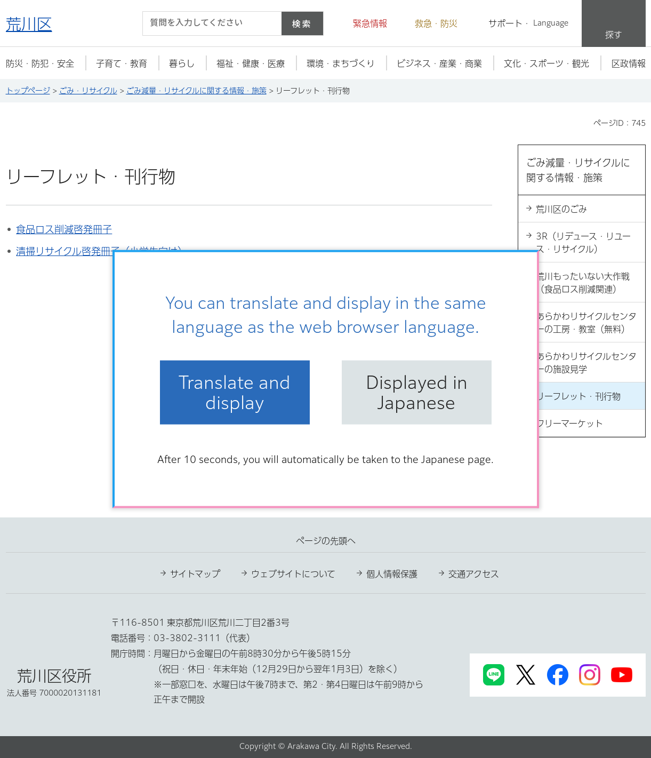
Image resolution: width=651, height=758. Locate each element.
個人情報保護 (391, 574)
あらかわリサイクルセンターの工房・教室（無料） (586, 322)
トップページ (28, 90)
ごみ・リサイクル (88, 90)
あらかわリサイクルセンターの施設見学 (586, 362)
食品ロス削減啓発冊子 (64, 229)
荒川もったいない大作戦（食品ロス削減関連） (583, 282)
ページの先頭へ (326, 541)
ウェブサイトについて (293, 574)
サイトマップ (195, 574)
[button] (363, 23)
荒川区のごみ (561, 209)
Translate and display (235, 392)
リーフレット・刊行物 (578, 396)
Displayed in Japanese (417, 392)
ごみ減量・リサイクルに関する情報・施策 (196, 90)
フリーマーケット (569, 423)
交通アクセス (473, 574)
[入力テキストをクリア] (267, 23)
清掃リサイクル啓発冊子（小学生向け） (101, 251)
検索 (302, 23)
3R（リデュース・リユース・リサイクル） (583, 242)
